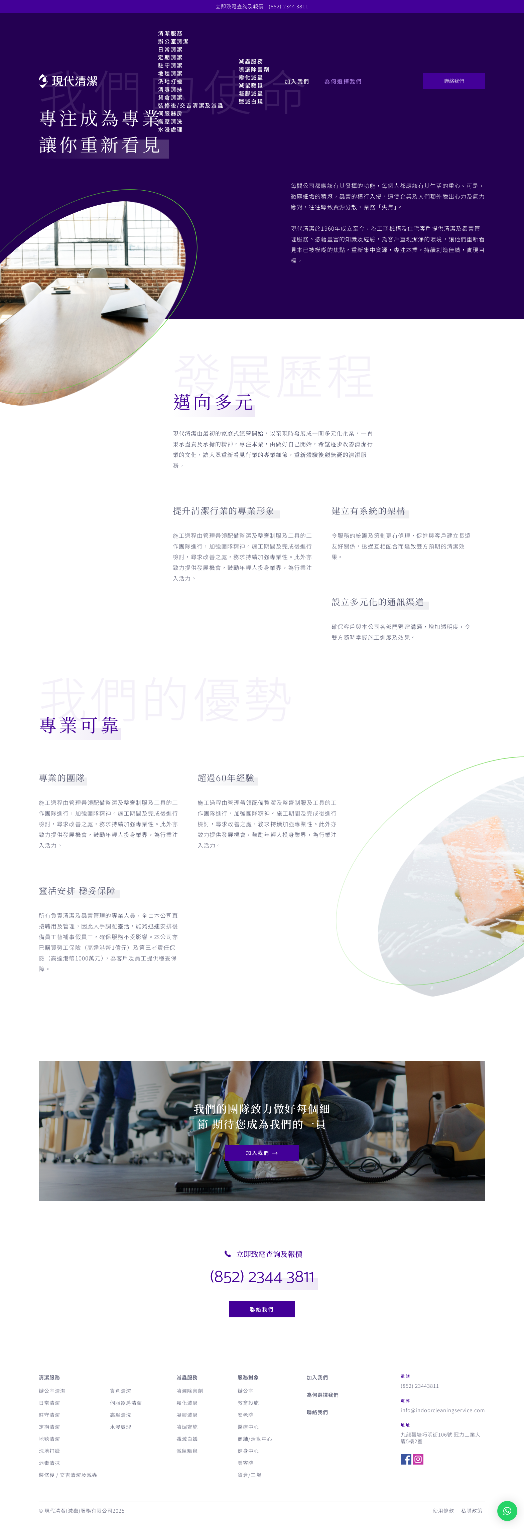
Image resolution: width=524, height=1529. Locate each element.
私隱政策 (472, 1510)
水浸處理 (170, 129)
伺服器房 (170, 113)
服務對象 (248, 1377)
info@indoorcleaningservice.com (443, 1410)
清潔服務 (170, 33)
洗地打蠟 (170, 81)
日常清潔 (170, 49)
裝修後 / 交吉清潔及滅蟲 (68, 1474)
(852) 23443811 (420, 1385)
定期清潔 (170, 57)
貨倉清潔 (170, 97)
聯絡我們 (454, 80)
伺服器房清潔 (126, 1402)
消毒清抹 (170, 89)
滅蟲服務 (251, 61)
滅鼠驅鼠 (251, 85)
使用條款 (443, 1510)
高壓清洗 (170, 121)
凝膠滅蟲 (251, 93)
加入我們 (297, 81)
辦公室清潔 (173, 41)
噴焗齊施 (187, 1426)
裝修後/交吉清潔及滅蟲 (191, 105)
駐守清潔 (170, 65)
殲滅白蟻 (251, 101)
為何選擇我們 (343, 81)
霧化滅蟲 (251, 77)
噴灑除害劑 (254, 69)
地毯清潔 (170, 73)
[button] (507, 1511)
